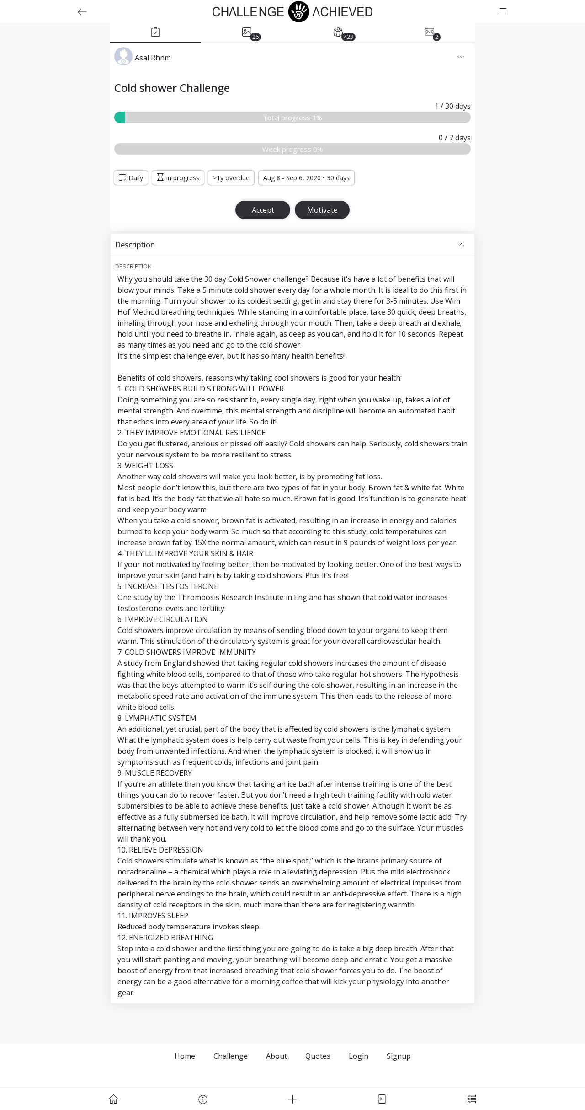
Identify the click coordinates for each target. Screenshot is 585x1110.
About (276, 1056)
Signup (399, 1056)
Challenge (230, 1056)
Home (185, 1056)
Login (358, 1056)
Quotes (317, 1056)
